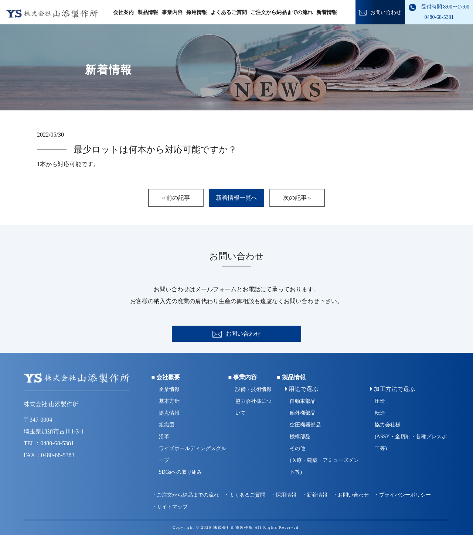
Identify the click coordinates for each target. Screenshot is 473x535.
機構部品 (300, 436)
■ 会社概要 (166, 377)
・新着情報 (314, 495)
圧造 (380, 401)
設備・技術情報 (253, 389)
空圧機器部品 (305, 425)
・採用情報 (283, 495)
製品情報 (147, 12)
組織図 (166, 425)
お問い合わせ (380, 13)
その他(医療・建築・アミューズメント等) (324, 460)
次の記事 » (297, 198)
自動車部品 (303, 401)
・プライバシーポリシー (402, 495)
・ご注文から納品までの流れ (185, 495)
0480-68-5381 (57, 443)
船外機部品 (303, 413)
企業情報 (169, 389)
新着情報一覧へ (236, 198)
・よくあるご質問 (244, 495)
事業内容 (172, 12)
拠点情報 (169, 413)
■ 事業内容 (242, 377)
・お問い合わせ (351, 495)
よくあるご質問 (229, 12)
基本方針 (169, 401)
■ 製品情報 (291, 377)
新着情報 (326, 12)
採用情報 (196, 12)
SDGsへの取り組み (180, 472)
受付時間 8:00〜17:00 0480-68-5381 (439, 12)
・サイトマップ (170, 507)
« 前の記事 (176, 198)
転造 (380, 413)
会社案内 (123, 12)
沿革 (164, 436)
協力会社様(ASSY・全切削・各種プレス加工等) (410, 436)
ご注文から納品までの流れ (282, 12)
